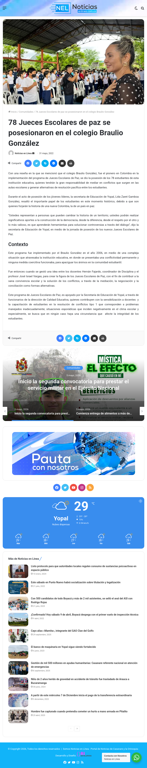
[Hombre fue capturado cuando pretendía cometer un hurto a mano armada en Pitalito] (18, 716)
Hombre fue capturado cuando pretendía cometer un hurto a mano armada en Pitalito (79, 711)
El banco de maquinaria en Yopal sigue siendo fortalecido (63, 646)
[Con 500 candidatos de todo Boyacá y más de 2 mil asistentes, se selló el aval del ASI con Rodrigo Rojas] (18, 603)
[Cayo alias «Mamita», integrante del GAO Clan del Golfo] (18, 636)
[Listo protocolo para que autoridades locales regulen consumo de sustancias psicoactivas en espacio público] (18, 571)
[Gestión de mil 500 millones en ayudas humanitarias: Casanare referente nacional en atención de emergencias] (18, 668)
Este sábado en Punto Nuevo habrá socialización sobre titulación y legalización (75, 582)
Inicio (12, 111)
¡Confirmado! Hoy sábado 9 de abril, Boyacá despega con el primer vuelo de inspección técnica (84, 614)
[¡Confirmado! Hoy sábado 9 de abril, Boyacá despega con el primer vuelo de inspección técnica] (18, 619)
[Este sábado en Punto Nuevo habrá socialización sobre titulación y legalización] (18, 587)
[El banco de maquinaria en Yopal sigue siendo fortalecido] (18, 652)
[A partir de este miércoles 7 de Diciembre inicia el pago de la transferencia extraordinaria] (18, 700)
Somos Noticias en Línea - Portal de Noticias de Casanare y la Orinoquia (100, 749)
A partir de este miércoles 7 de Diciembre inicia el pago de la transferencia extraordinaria (81, 695)
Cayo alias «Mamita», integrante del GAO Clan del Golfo (62, 630)
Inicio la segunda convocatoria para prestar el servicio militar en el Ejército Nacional (73, 384)
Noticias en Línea (23, 153)
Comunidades (26, 111)
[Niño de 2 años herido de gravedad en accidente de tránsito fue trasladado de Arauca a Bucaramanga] (18, 684)
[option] (73, 384)
